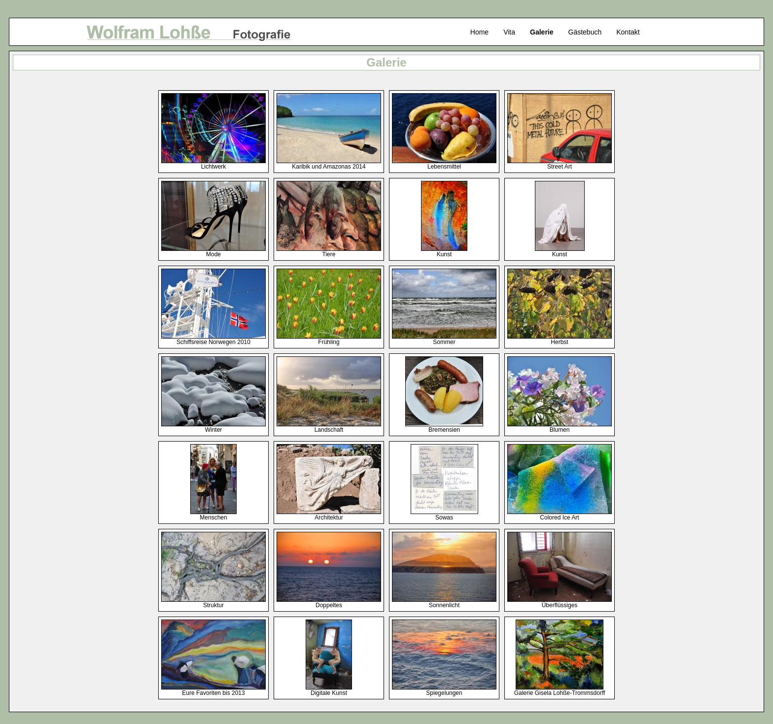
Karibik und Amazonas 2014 (329, 164)
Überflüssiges (559, 602)
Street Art (559, 164)
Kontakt (627, 32)
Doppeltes (329, 602)
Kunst (444, 251)
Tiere (329, 251)
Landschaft (329, 427)
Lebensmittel (444, 164)
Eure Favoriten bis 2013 (213, 690)
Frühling (329, 339)
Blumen (559, 427)
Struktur (213, 602)
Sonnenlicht (444, 602)
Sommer (444, 339)
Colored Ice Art (559, 515)
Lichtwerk (213, 164)
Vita (509, 32)
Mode (213, 251)
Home (479, 32)
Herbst (559, 339)
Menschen (213, 515)
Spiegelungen (444, 690)
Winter (213, 427)
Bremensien (444, 427)
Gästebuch (585, 32)
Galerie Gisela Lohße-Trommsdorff (559, 690)
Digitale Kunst (329, 690)
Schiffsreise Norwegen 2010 (213, 339)
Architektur (329, 515)
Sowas (444, 515)
